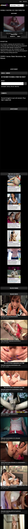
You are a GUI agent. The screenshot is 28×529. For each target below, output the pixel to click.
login (2, 100)
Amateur (8, 56)
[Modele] (12, 83)
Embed (18, 36)
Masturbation (19, 56)
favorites (12, 36)
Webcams (2, 58)
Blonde (13, 56)
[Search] (14, 5)
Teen (24, 56)
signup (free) (8, 100)
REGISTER (25, 1)
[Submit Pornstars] (25, 83)
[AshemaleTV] (4, 5)
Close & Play (14, 34)
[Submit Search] (24, 5)
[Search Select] (20, 5)
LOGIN (20, 1)
